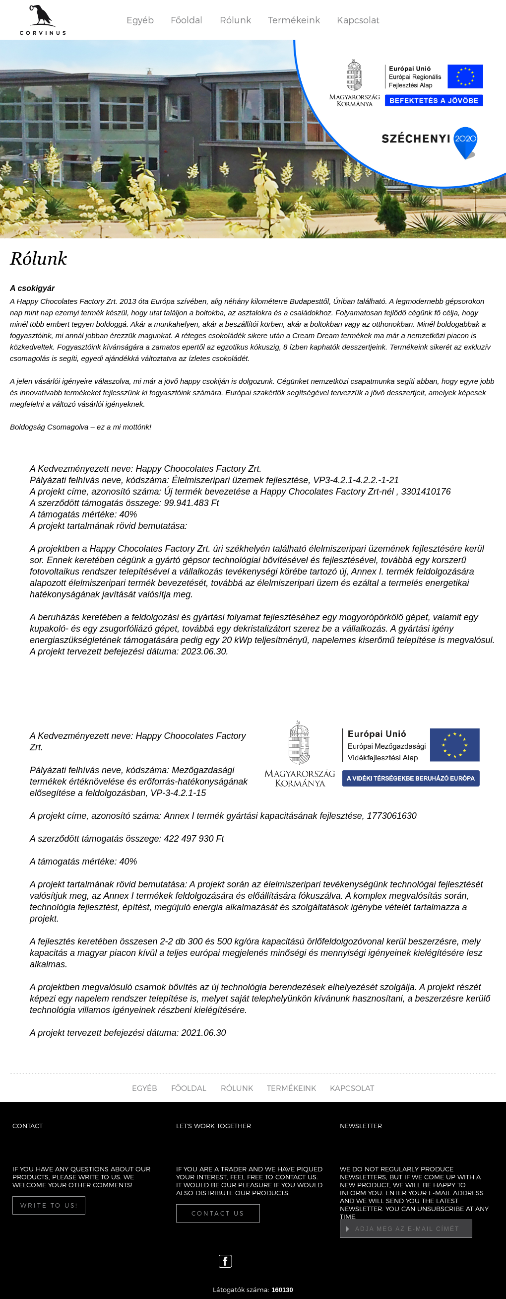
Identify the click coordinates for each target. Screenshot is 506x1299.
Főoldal (186, 19)
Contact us (218, 1213)
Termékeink (294, 19)
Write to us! (49, 1205)
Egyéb (140, 19)
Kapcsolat (358, 19)
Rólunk (235, 19)
